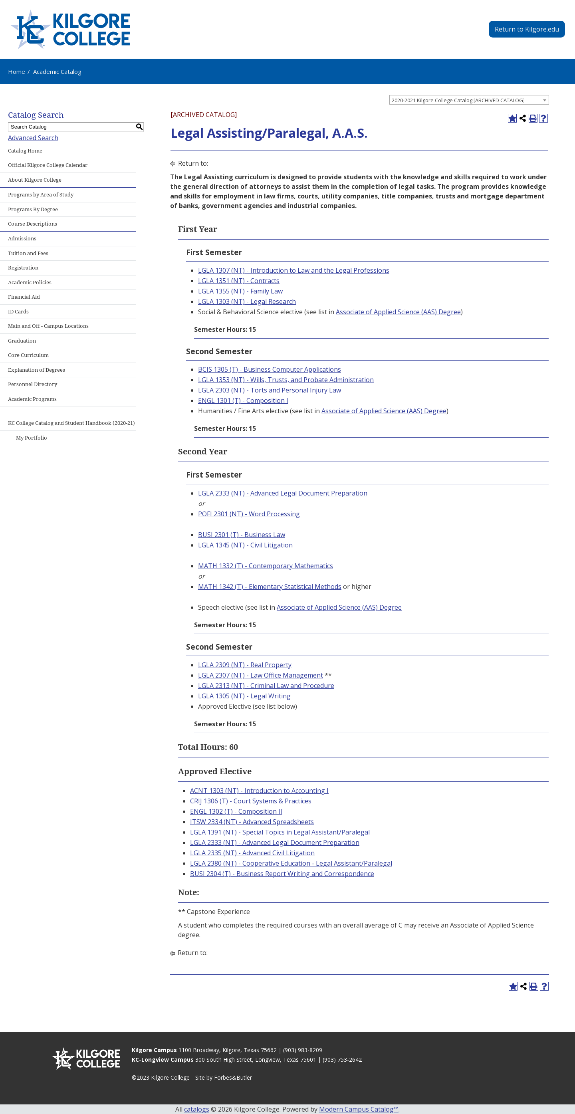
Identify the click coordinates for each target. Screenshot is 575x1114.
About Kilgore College (34, 180)
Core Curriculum (28, 355)
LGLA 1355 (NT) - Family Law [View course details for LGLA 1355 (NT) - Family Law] (240, 291)
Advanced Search (33, 137)
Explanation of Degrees (36, 370)
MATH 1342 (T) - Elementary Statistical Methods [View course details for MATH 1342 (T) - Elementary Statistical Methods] (269, 586)
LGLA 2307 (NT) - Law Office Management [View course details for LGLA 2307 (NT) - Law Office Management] (260, 675)
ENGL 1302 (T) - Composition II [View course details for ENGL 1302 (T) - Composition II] (236, 811)
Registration (23, 268)
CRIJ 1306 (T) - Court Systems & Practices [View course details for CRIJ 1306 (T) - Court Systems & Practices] (250, 801)
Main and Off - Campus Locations (48, 326)
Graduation (22, 341)
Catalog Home (25, 151)
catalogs (196, 1109)
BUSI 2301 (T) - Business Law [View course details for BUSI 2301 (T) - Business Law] (241, 534)
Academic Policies (30, 282)
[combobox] (469, 100)
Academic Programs (32, 399)
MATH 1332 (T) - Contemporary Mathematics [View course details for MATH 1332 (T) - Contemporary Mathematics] (265, 565)
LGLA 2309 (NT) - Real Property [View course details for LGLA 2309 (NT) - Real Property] (244, 664)
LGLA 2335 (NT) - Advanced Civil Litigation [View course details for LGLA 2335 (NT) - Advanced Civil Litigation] (252, 852)
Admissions (22, 239)
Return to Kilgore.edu (527, 29)
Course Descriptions (32, 224)
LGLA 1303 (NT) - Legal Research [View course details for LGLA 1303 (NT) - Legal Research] (247, 301)
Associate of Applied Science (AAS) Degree (398, 311)
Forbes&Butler (233, 1077)
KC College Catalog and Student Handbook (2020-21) (71, 423)
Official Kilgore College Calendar (47, 165)
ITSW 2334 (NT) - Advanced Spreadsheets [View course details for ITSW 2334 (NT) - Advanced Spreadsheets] (252, 821)
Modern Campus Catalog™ (359, 1109)
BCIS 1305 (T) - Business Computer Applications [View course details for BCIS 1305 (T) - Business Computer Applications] (269, 369)
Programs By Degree (33, 209)
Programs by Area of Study (40, 195)
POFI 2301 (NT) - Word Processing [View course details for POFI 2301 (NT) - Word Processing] (249, 513)
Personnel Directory (32, 384)
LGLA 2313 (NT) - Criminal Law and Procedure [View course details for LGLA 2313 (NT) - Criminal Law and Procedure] (266, 685)
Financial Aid (24, 297)
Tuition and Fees (28, 253)
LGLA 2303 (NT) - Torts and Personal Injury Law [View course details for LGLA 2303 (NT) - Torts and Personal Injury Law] (269, 390)
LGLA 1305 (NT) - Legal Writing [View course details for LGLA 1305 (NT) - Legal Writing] (244, 696)
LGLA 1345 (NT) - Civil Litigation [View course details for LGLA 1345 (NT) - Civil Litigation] (245, 545)
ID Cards (18, 312)
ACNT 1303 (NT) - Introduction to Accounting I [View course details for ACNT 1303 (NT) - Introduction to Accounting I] (259, 790)
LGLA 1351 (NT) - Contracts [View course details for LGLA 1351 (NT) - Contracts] (239, 280)
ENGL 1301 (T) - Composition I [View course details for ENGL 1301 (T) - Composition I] (243, 400)
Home (16, 71)
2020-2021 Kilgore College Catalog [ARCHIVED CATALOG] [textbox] (458, 100)
